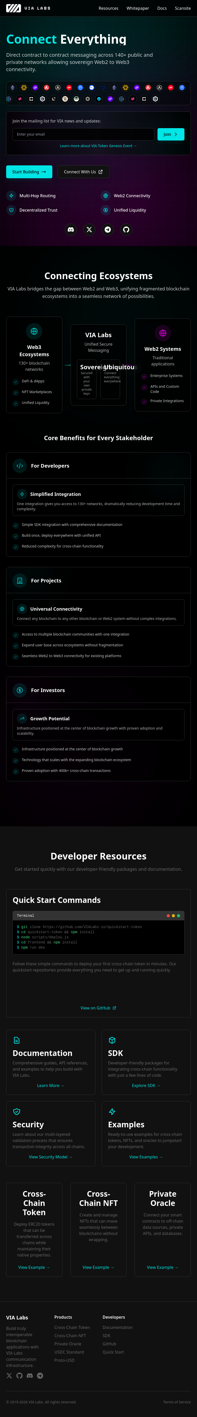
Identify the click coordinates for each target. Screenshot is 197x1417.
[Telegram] (108, 229)
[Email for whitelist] (83, 134)
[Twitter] (9, 1376)
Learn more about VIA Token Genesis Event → (98, 145)
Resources (109, 8)
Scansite (183, 8)
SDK (106, 1335)
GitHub (109, 1344)
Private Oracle (67, 1344)
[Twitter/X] (89, 229)
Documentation (118, 1327)
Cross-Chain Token (72, 1327)
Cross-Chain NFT (70, 1335)
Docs (162, 8)
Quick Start (113, 1352)
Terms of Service (177, 1402)
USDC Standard (69, 1352)
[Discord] (71, 229)
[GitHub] (126, 229)
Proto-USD (64, 1360)
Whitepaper (137, 8)
